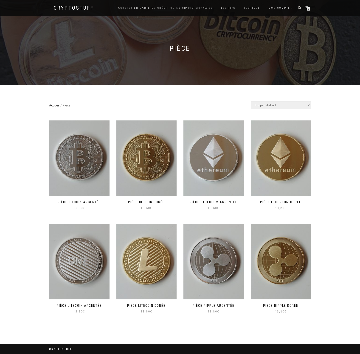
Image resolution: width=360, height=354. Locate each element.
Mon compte (279, 7)
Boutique (252, 7)
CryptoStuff (74, 8)
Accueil (54, 105)
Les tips (228, 7)
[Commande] (281, 105)
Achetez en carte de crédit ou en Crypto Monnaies (165, 7)
